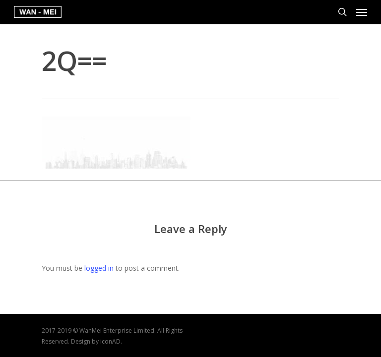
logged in (99, 268)
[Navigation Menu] (361, 12)
